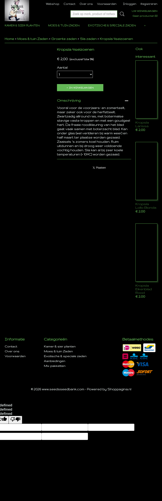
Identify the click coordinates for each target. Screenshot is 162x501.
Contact (69, 4)
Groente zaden (64, 39)
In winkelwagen (81, 87)
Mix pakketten (54, 366)
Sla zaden (88, 39)
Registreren (148, 4)
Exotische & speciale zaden (112, 25)
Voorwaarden (106, 4)
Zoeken (121, 14)
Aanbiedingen (54, 361)
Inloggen (129, 4)
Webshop (52, 4)
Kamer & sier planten (22, 25)
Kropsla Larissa (142, 124)
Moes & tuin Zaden (64, 25)
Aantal (62, 67)
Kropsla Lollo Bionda (145, 205)
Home (9, 39)
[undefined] (15, 420)
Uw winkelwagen (144, 11)
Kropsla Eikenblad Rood (143, 289)
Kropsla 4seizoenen (116, 39)
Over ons (86, 4)
